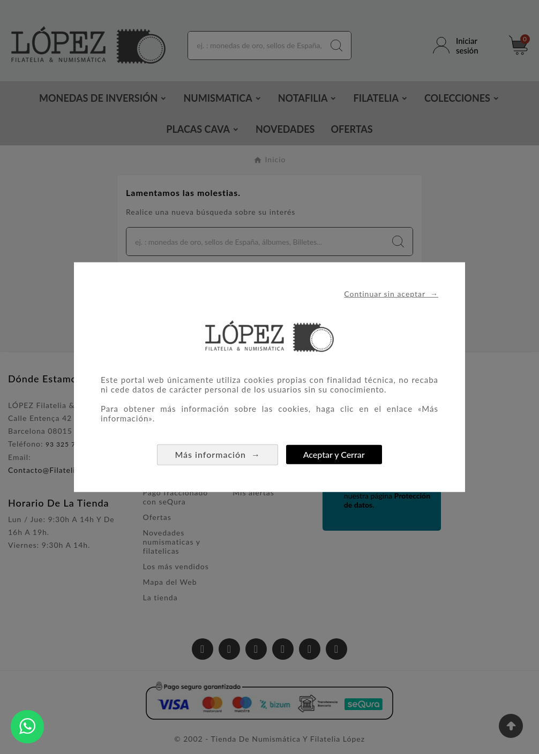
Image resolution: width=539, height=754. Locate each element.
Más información (217, 454)
